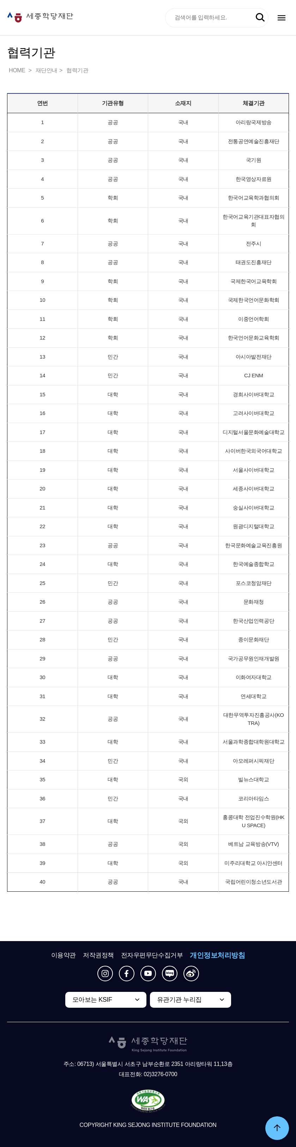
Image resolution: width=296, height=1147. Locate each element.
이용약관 (63, 955)
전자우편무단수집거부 (152, 955)
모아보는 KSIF (92, 999)
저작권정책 (98, 955)
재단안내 (47, 70)
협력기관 (77, 70)
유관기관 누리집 (179, 999)
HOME (17, 70)
